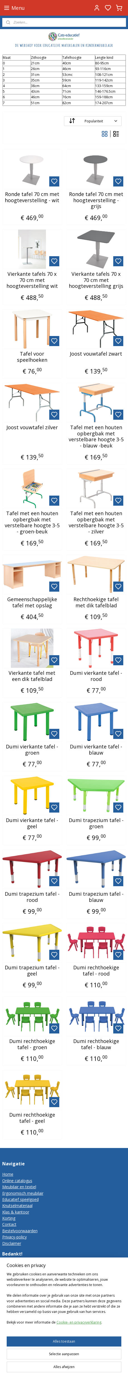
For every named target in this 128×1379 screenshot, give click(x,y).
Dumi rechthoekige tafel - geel (32, 1118)
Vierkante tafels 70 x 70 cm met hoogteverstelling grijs (96, 280)
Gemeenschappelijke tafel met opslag (32, 602)
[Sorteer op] (92, 121)
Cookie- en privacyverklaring (78, 1347)
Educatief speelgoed (20, 1199)
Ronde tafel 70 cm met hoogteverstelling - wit (32, 197)
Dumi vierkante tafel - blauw (96, 750)
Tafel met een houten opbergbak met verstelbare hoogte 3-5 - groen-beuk (32, 522)
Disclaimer (11, 1243)
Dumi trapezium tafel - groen (96, 823)
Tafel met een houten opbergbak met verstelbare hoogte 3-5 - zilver (96, 522)
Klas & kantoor (15, 1212)
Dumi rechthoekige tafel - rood (96, 971)
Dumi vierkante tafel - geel (32, 823)
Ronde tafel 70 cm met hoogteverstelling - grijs (96, 200)
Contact (9, 1224)
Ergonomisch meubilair (22, 1193)
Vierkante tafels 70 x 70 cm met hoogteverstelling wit (32, 280)
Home (7, 1174)
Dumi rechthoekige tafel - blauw (96, 1044)
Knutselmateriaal (17, 1205)
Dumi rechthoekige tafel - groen (32, 1044)
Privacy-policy (14, 1237)
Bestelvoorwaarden (20, 1230)
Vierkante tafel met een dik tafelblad (32, 676)
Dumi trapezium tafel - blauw (96, 897)
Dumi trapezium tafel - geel (32, 971)
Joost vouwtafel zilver (32, 427)
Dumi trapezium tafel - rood (32, 897)
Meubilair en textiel (19, 1186)
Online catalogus (17, 1180)
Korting (8, 1218)
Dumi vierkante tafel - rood (96, 676)
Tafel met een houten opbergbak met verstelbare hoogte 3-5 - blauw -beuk (96, 436)
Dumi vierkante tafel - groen (32, 750)
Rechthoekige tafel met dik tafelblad (96, 602)
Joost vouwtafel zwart (96, 354)
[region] (64, 1325)
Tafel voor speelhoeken (32, 357)
